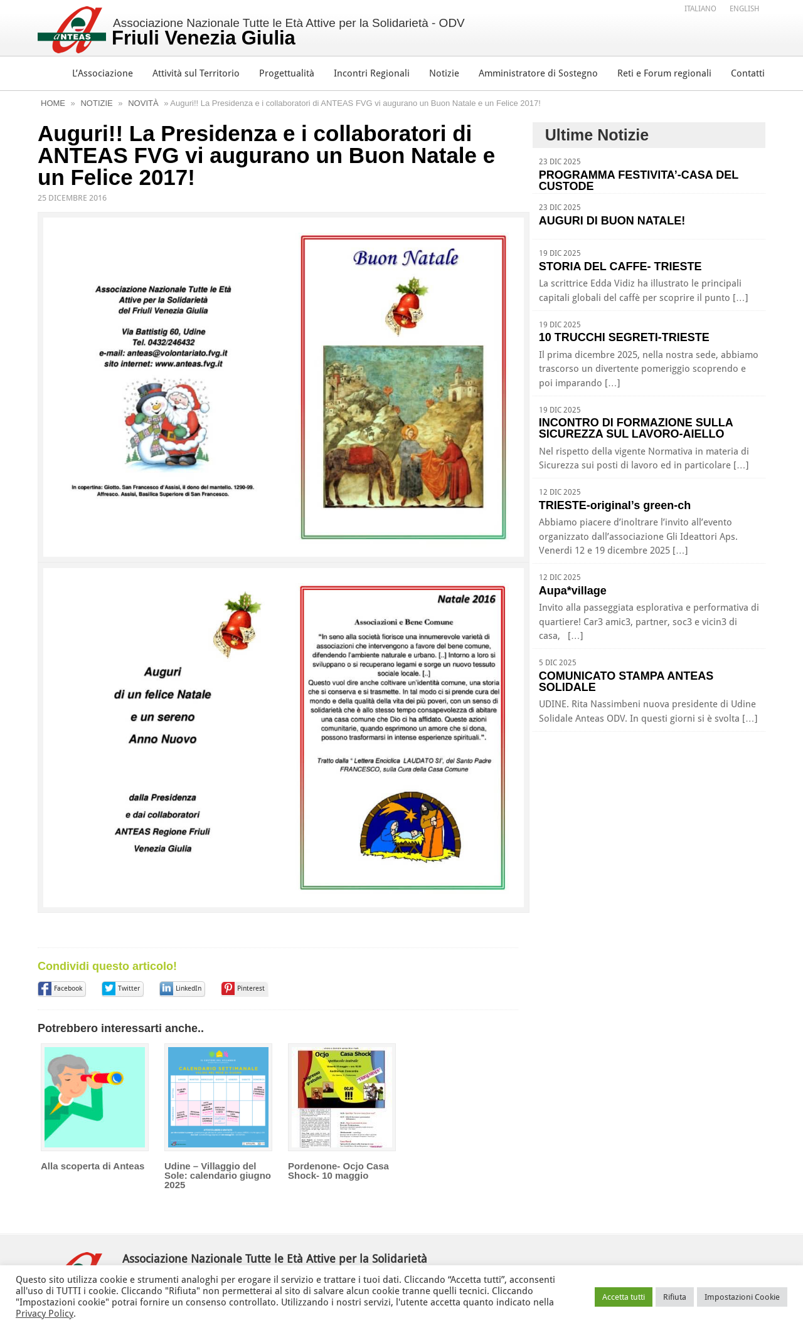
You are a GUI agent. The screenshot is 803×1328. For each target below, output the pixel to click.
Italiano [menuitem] (700, 8)
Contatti (748, 73)
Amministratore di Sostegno (538, 73)
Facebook (68, 1017)
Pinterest (251, 1017)
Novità (143, 103)
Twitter (129, 1017)
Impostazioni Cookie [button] (742, 1297)
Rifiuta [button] (674, 1297)
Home (53, 103)
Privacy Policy (44, 1313)
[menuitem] (700, 8)
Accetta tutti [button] (623, 1297)
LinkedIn (188, 1017)
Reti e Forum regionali (664, 73)
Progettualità (286, 73)
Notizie (444, 73)
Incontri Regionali (372, 73)
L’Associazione (102, 73)
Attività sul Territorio (196, 73)
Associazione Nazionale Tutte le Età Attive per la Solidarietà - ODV (288, 32)
